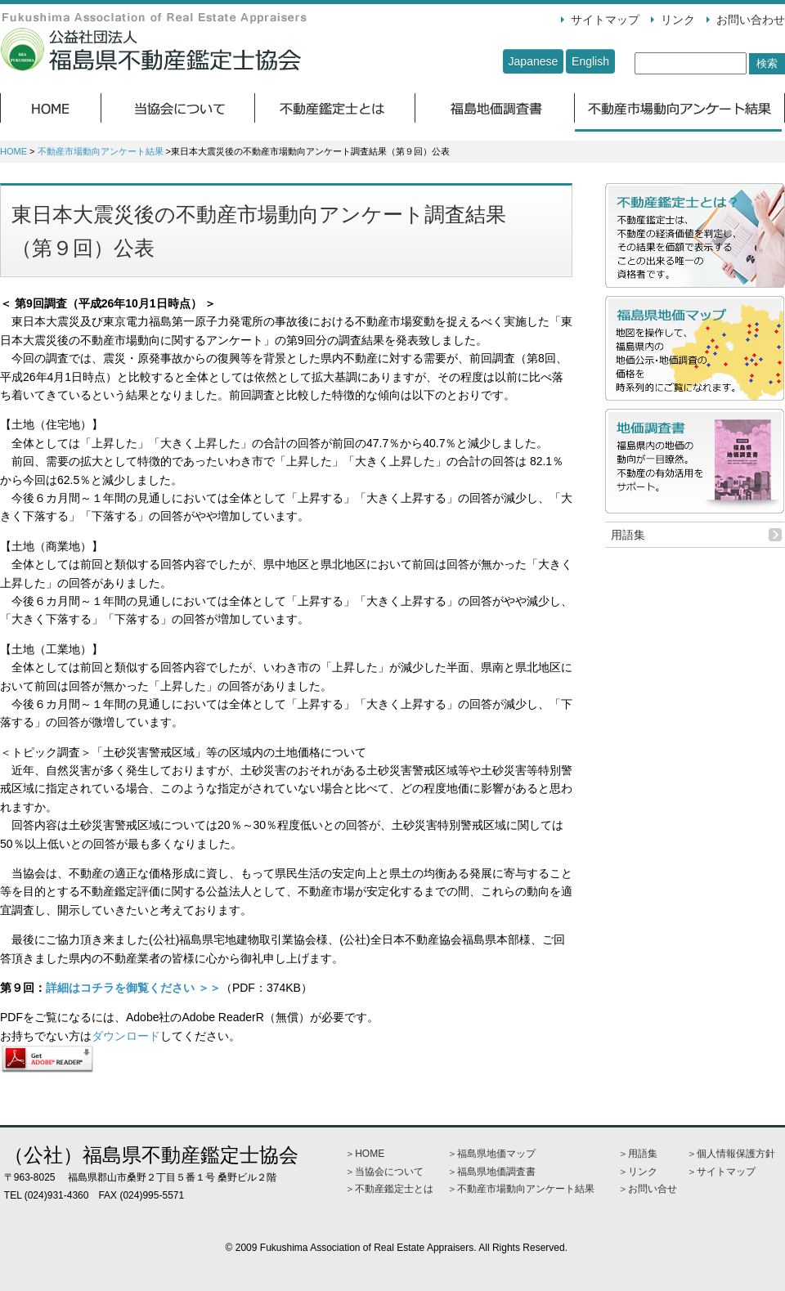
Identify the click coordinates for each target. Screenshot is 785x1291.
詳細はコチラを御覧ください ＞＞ (133, 987)
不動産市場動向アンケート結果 (101, 151)
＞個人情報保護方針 (731, 1153)
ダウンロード (126, 1035)
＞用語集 (637, 1153)
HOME (13, 151)
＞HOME (364, 1153)
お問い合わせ (750, 19)
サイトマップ (605, 19)
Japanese (533, 61)
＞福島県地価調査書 (491, 1171)
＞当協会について (384, 1171)
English (590, 61)
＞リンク (637, 1171)
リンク (678, 19)
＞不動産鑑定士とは (389, 1189)
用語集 (628, 534)
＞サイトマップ (721, 1171)
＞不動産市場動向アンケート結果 (520, 1189)
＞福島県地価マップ (491, 1153)
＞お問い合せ (647, 1189)
